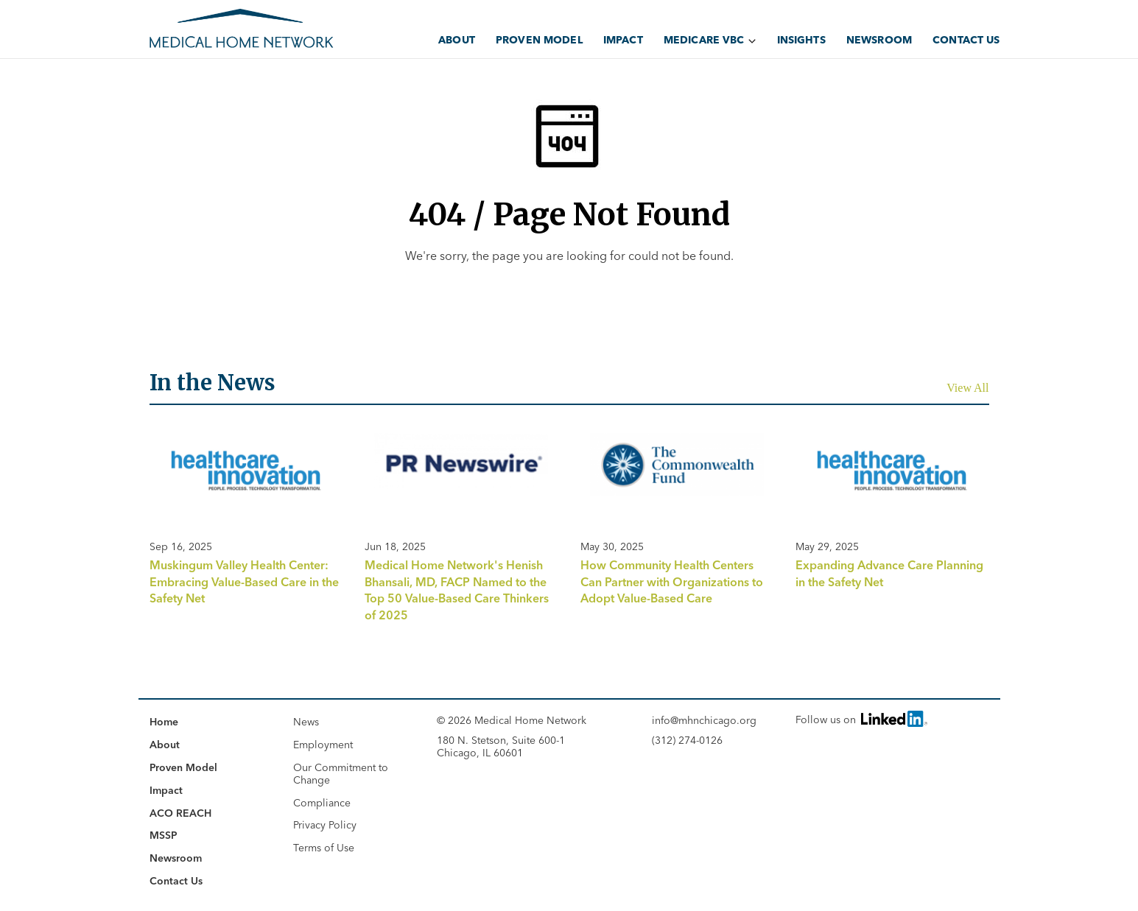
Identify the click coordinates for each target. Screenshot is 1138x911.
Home (164, 721)
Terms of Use (323, 847)
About (456, 39)
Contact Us (966, 39)
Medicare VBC (704, 39)
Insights (801, 39)
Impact (623, 39)
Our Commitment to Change (340, 774)
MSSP (164, 835)
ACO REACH (180, 813)
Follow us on (860, 718)
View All (967, 387)
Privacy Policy (324, 824)
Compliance (322, 802)
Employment (323, 744)
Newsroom (879, 39)
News (306, 721)
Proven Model (539, 39)
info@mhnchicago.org (704, 720)
